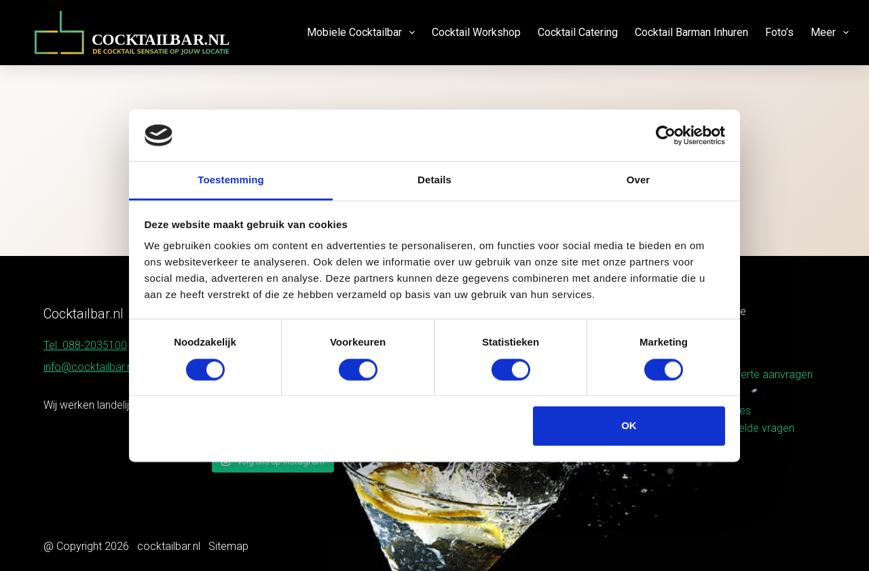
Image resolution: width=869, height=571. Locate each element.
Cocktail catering (578, 32)
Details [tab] (434, 180)
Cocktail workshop (476, 32)
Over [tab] (638, 180)
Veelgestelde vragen (745, 428)
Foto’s (779, 32)
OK (629, 426)
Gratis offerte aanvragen (755, 374)
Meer (830, 32)
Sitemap (228, 546)
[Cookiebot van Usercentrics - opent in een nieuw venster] (665, 135)
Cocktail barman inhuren (691, 32)
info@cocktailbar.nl (88, 367)
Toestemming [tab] (231, 180)
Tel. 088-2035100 (85, 345)
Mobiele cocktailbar (363, 32)
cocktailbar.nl (168, 546)
